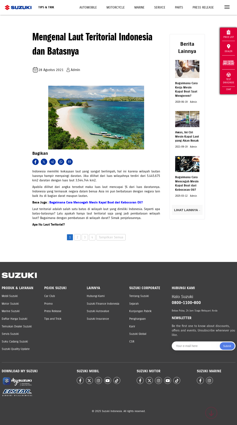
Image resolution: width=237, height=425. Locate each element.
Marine (139, 7)
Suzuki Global (137, 334)
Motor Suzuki (10, 304)
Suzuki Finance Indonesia (103, 304)
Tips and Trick (52, 319)
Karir (132, 326)
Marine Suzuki (11, 311)
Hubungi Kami (96, 296)
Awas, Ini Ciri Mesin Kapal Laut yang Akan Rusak (187, 136)
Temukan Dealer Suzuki (17, 326)
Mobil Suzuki (10, 296)
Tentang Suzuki (139, 296)
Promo (48, 304)
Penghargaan (137, 319)
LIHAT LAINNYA (187, 210)
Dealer (228, 48)
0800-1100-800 (186, 302)
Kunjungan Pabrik (140, 311)
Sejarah (134, 304)
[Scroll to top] (211, 413)
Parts (179, 7)
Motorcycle (115, 7)
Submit (227, 346)
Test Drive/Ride (228, 78)
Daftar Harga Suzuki (14, 319)
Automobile (88, 7)
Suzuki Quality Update (16, 349)
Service (159, 7)
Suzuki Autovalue (98, 311)
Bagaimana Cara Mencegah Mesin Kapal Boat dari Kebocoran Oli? (96, 202)
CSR (131, 341)
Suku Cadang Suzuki (15, 341)
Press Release (203, 7)
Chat (228, 89)
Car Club (49, 296)
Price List (228, 34)
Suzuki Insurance (98, 319)
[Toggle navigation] (227, 7)
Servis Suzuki (10, 334)
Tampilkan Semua (111, 237)
